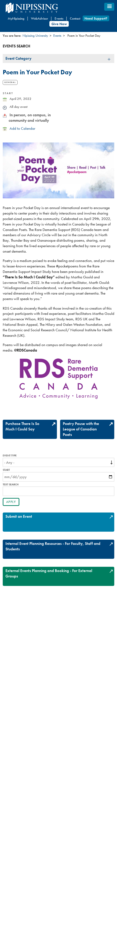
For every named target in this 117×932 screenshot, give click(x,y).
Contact (75, 18)
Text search (10, 484)
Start (6, 470)
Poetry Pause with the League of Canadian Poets (81, 429)
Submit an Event (18, 516)
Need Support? (95, 18)
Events (59, 18)
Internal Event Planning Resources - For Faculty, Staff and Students (52, 546)
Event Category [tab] (18, 58)
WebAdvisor (39, 18)
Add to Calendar (22, 128)
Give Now (59, 23)
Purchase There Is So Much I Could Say (22, 426)
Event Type (10, 455)
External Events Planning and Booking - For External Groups (48, 573)
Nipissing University (35, 35)
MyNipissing (16, 18)
